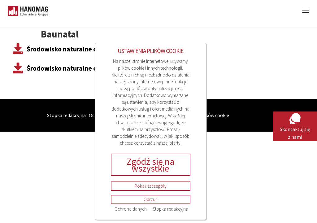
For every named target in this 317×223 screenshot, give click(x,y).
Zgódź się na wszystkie (151, 164)
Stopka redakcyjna (170, 209)
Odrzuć (151, 199)
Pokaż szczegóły (151, 186)
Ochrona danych (131, 209)
